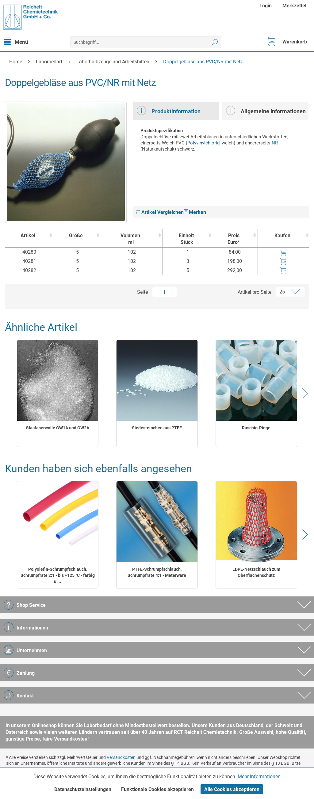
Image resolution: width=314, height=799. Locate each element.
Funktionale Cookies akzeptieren (157, 789)
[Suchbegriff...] (146, 42)
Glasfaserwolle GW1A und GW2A (57, 427)
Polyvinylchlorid (203, 143)
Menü (16, 41)
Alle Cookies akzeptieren (231, 789)
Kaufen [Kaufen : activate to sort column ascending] (282, 235)
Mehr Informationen (259, 776)
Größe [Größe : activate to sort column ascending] (76, 235)
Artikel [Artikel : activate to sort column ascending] (28, 235)
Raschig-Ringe (256, 427)
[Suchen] (215, 42)
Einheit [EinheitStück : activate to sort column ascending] (186, 239)
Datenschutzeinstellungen (82, 789)
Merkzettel (294, 6)
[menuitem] (266, 5)
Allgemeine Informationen (266, 110)
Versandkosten (121, 757)
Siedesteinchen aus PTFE (157, 427)
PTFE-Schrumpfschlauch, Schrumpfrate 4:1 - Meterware (157, 572)
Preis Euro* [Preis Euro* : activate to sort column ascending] (234, 239)
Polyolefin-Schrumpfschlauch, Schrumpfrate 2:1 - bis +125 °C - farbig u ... (58, 575)
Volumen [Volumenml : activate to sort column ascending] (130, 239)
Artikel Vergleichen (160, 212)
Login (265, 6)
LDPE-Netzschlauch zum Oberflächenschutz (256, 572)
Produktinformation (169, 110)
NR (275, 143)
